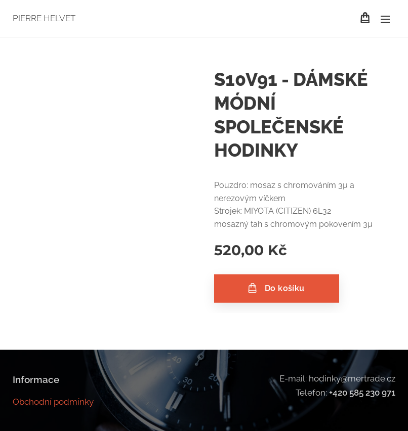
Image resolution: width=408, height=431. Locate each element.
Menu (385, 19)
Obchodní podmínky (53, 401)
